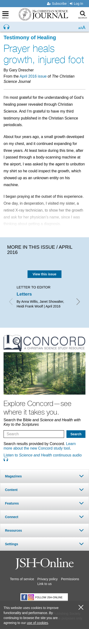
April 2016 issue (33, 76)
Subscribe (57, 3)
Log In (76, 3)
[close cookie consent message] (81, 607)
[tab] (44, 476)
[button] (44, 476)
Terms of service (22, 579)
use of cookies (37, 623)
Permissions (70, 579)
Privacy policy (47, 579)
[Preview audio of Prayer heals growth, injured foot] (6, 27)
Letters (24, 294)
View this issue (44, 274)
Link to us (44, 584)
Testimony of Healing (30, 37)
